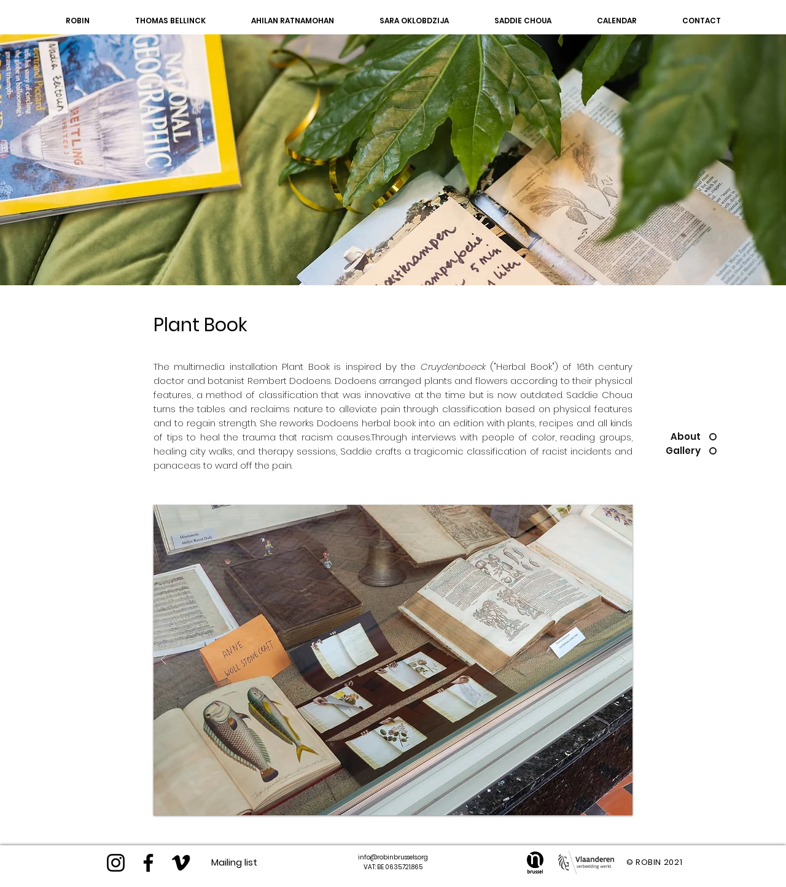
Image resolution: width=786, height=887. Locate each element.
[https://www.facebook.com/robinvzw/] (148, 863)
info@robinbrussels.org (393, 857)
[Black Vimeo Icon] (181, 863)
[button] (393, 660)
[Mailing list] (234, 862)
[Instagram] (116, 863)
